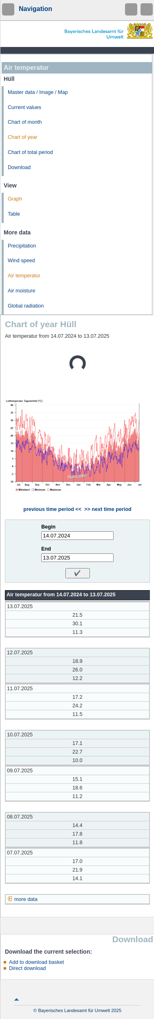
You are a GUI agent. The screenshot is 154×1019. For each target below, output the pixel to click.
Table (14, 214)
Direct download (27, 968)
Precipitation (22, 246)
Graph (15, 199)
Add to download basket (36, 962)
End (46, 549)
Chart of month (25, 122)
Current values (24, 107)
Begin (48, 527)
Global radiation (26, 306)
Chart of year (23, 137)
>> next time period (107, 509)
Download (19, 167)
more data (26, 899)
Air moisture (21, 291)
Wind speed (21, 260)
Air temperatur (24, 276)
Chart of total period (30, 152)
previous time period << (52, 509)
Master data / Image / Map (38, 92)
